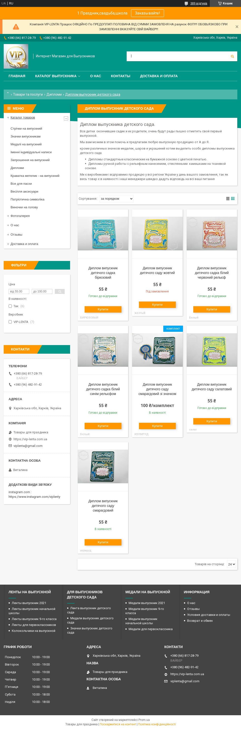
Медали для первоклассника (151, 629)
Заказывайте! (147, 13)
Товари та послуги (28, 94)
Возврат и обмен (200, 621)
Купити (103, 309)
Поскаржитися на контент (118, 724)
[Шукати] (232, 56)
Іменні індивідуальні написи (31, 152)
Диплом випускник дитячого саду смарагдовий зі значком (157, 389)
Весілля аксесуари (24, 191)
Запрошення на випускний (30, 160)
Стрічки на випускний (26, 128)
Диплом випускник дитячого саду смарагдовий (103, 505)
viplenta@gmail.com (28, 446)
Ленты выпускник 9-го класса (34, 619)
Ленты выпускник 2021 (29, 603)
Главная (17, 76)
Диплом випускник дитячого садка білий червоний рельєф (212, 272)
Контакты (120, 76)
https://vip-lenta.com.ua (30, 439)
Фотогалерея (20, 216)
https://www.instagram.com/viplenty (34, 497)
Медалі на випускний (26, 144)
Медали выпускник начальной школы (141, 621)
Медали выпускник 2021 (147, 603)
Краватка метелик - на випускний (35, 176)
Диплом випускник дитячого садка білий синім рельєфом (103, 389)
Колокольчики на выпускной (33, 631)
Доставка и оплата (159, 76)
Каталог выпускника (56, 76)
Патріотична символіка (27, 199)
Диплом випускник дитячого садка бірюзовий (103, 272)
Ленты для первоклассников (34, 625)
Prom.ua (144, 720)
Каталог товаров (23, 117)
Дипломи (54, 94)
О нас (95, 76)
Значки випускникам (26, 136)
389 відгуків (198, 3)
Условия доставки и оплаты (208, 615)
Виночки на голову (24, 207)
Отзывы (16, 234)
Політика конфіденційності (157, 724)
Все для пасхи (21, 183)
